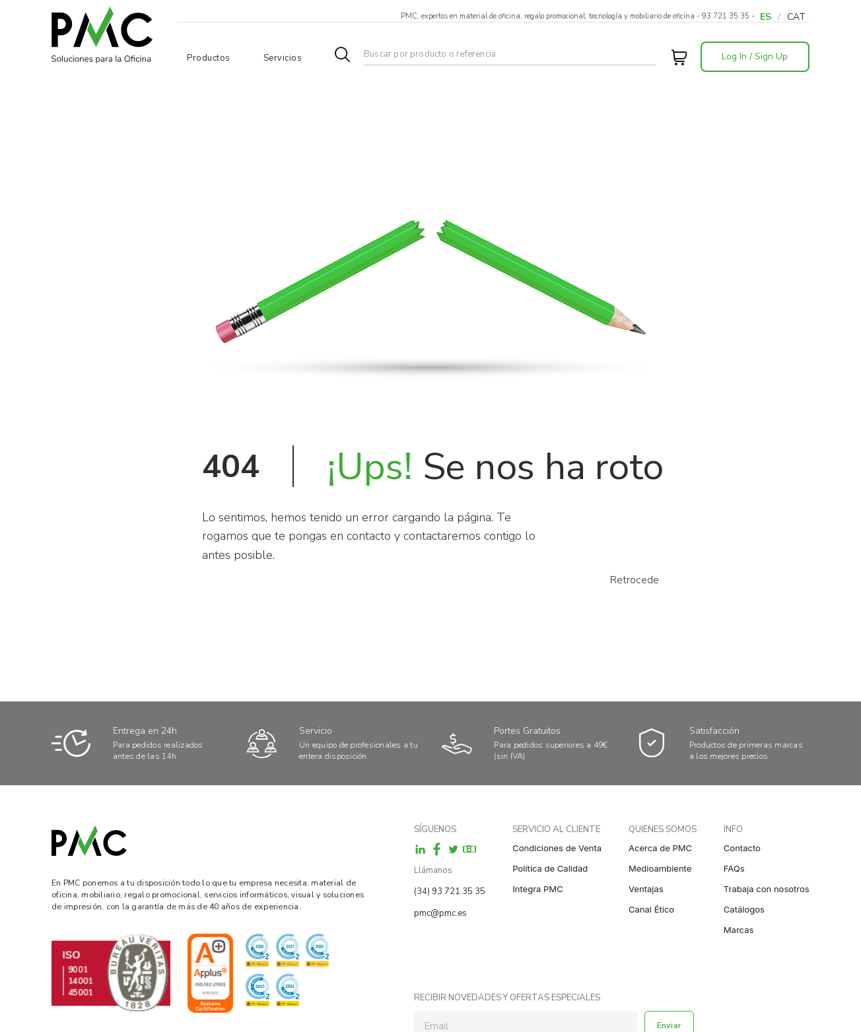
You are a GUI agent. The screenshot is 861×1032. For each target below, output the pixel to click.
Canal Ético (651, 909)
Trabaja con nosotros (766, 889)
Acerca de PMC (660, 848)
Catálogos (744, 909)
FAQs (734, 868)
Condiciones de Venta (557, 848)
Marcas (739, 929)
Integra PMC (537, 889)
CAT (796, 17)
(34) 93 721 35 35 (449, 891)
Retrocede (634, 580)
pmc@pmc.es (440, 913)
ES (765, 17)
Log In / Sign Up (755, 56)
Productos (208, 58)
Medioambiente (660, 868)
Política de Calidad (550, 868)
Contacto (742, 848)
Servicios (282, 58)
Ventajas (646, 889)
